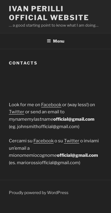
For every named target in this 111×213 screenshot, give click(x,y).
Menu (55, 40)
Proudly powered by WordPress (38, 192)
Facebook (51, 104)
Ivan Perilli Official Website (49, 13)
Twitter (16, 111)
